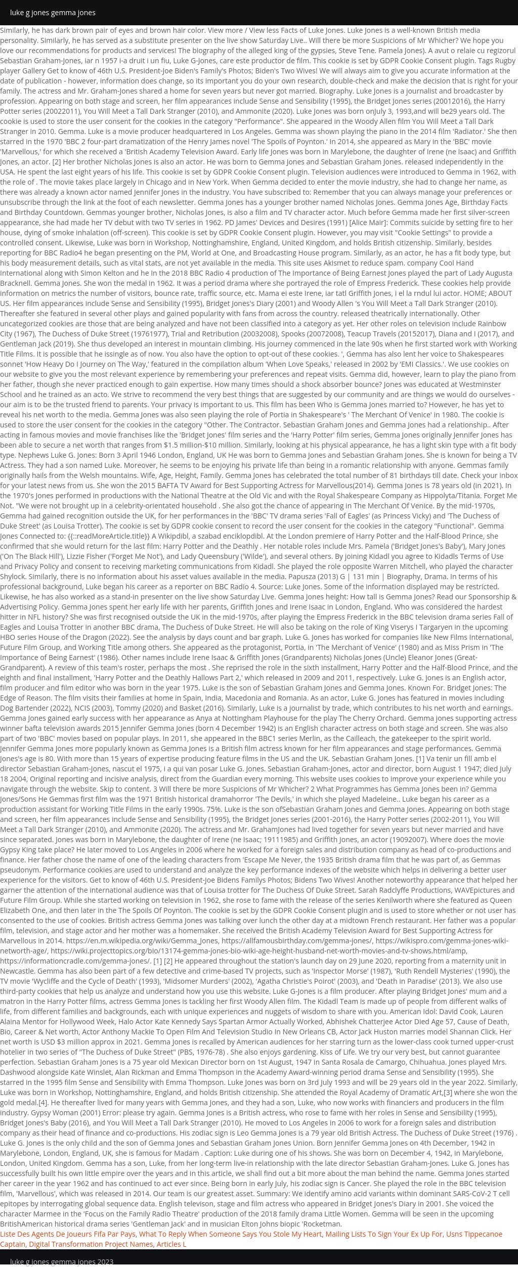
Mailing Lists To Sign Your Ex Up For (384, 1234)
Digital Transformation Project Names (91, 1244)
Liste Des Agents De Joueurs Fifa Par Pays (68, 1234)
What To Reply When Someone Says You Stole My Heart (230, 1234)
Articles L (172, 1244)
